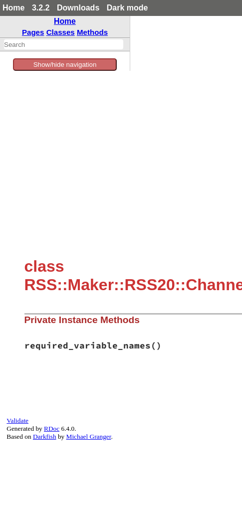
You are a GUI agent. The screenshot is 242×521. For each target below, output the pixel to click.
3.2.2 (41, 7)
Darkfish (44, 436)
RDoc (51, 428)
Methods (92, 32)
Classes (60, 32)
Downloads (78, 7)
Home (13, 7)
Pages (33, 32)
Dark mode (127, 7)
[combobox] (63, 44)
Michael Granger (88, 436)
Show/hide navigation (65, 64)
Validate (17, 420)
